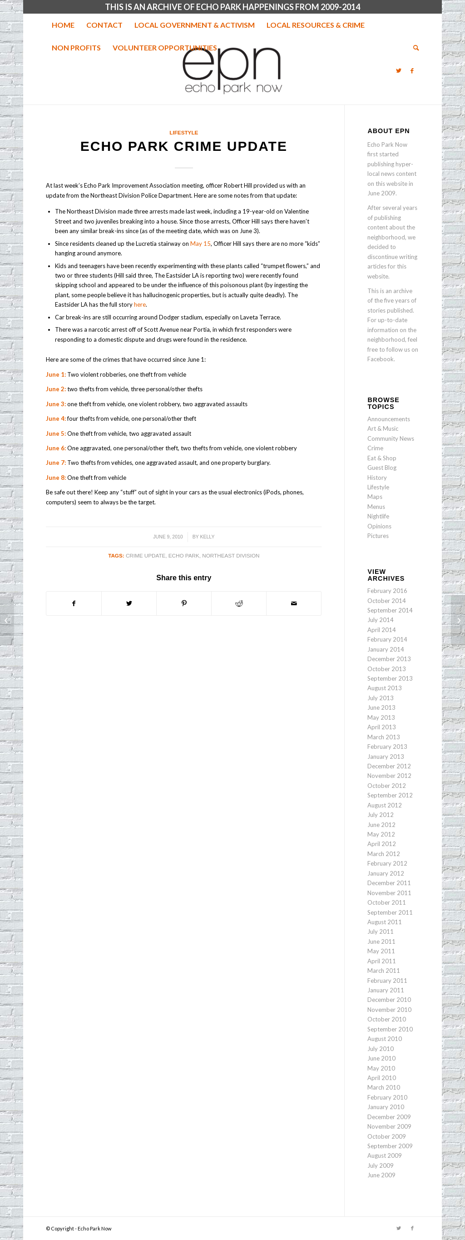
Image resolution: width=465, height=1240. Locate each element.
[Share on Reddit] (239, 603)
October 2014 (386, 600)
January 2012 (385, 873)
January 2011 (385, 990)
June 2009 (381, 1175)
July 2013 (380, 698)
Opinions (379, 526)
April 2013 (381, 727)
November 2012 (389, 775)
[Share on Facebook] (73, 603)
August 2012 (384, 805)
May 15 (200, 243)
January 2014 (385, 649)
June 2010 (381, 1058)
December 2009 (389, 1116)
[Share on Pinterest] (184, 603)
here (140, 304)
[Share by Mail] (294, 603)
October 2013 (386, 668)
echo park (183, 555)
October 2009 (386, 1136)
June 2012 (381, 824)
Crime (375, 448)
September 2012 (390, 795)
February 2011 (387, 980)
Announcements (388, 419)
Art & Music (382, 428)
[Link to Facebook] (412, 70)
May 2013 (381, 717)
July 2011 (380, 931)
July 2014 (380, 619)
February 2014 (387, 639)
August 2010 (384, 1038)
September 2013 (390, 678)
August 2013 (384, 688)
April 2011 (381, 961)
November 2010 (389, 1009)
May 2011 (381, 951)
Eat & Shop (381, 458)
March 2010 (383, 1087)
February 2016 (387, 590)
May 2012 (381, 834)
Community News (390, 438)
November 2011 (389, 892)
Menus (376, 506)
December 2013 (389, 658)
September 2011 (390, 912)
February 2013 (387, 746)
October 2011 (386, 902)
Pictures (378, 535)
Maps (374, 496)
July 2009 (380, 1165)
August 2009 (384, 1155)
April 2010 (381, 1077)
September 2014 (390, 610)
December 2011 (389, 882)
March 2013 (383, 737)
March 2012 (383, 853)
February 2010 (387, 1097)
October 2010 (386, 1019)
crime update (145, 555)
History (377, 477)
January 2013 (385, 756)
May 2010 (381, 1068)
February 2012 (387, 863)
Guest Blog (381, 467)
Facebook (380, 359)
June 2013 (381, 707)
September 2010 (390, 1029)
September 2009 (390, 1146)
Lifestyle (183, 132)
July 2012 (380, 814)
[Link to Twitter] (399, 70)
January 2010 (385, 1107)
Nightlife (378, 516)
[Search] (413, 47)
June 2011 (381, 941)
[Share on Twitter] (129, 603)
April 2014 (381, 629)
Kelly (207, 536)
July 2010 (380, 1048)
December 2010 (389, 999)
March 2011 (383, 970)
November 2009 (389, 1126)
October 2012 (386, 785)
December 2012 (389, 766)
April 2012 (381, 843)
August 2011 (384, 922)
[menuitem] (63, 25)
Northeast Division (230, 555)
